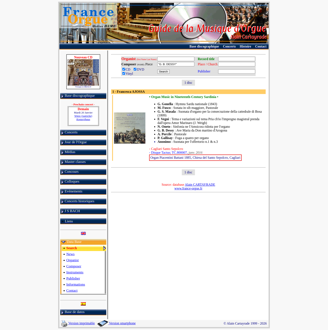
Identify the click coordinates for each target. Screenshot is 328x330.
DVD (140, 69)
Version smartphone (116, 323)
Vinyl (127, 73)
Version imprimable (78, 323)
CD (127, 69)
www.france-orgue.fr (188, 188)
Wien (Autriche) (83, 117)
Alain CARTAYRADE (200, 184)
